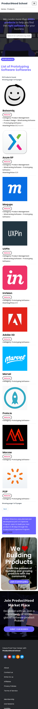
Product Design (10, 120)
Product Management (20, 118)
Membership (9, 699)
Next (5, 509)
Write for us (8, 677)
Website (7, 115)
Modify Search (7, 59)
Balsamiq (8, 110)
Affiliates (7, 681)
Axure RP (8, 157)
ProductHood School (14, 3)
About (6, 668)
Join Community (19, 581)
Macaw (7, 452)
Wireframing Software (26, 120)
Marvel (7, 374)
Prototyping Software (12, 123)
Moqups (8, 204)
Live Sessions (9, 704)
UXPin (6, 248)
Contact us (8, 672)
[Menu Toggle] (34, 3)
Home (3, 9)
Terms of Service (11, 691)
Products (10, 9)
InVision (7, 293)
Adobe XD (9, 335)
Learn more (7, 532)
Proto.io (7, 413)
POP (5, 491)
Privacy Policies (10, 686)
